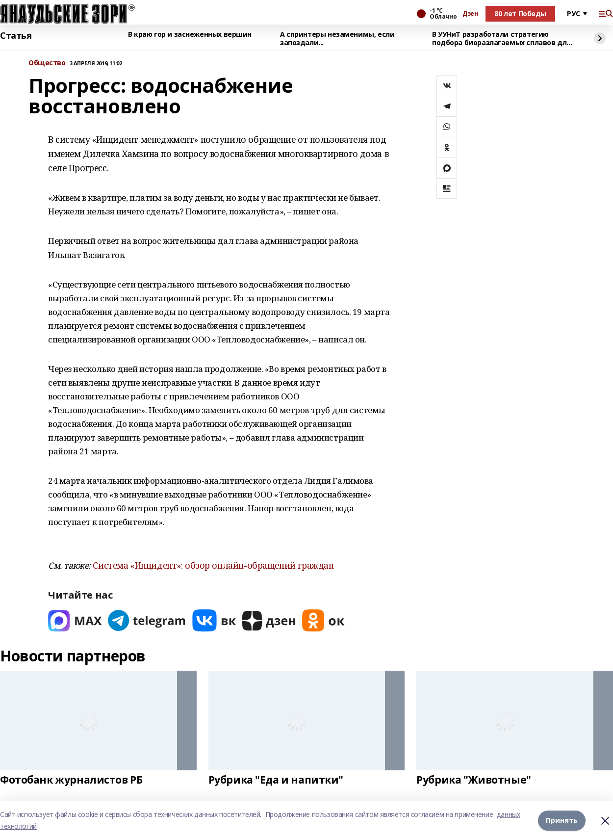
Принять (562, 820)
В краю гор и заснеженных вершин (190, 34)
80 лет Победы (520, 13)
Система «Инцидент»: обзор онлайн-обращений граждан (213, 565)
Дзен (470, 14)
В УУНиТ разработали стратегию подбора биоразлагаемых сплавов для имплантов (501, 38)
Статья (15, 35)
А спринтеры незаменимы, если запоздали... (337, 38)
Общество (47, 63)
